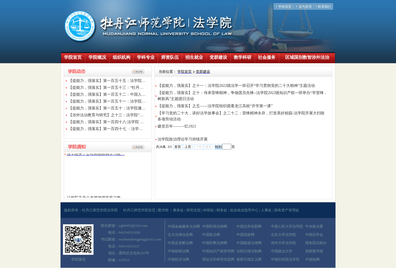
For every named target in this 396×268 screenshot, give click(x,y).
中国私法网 (211, 235)
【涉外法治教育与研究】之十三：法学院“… (105, 115)
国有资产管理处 (286, 210)
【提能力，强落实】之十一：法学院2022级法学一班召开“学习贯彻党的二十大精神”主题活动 (236, 86)
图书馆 (163, 210)
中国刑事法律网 (214, 243)
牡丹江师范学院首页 (139, 210)
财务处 (221, 210)
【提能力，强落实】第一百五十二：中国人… (106, 94)
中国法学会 (314, 235)
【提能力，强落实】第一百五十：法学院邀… (106, 108)
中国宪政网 (245, 235)
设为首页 (305, 7)
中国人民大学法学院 (287, 226)
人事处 (266, 210)
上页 (188, 147)
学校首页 (285, 7)
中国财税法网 (178, 251)
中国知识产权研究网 (218, 251)
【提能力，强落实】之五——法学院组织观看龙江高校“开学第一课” (215, 106)
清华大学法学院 (283, 243)
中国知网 (312, 259)
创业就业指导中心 (244, 210)
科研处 (208, 210)
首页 (177, 147)
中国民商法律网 (214, 226)
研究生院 (193, 210)
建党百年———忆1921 (177, 126)
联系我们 (324, 7)
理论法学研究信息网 (218, 259)
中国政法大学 (281, 251)
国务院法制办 (316, 243)
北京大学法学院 (283, 235)
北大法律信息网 (180, 235)
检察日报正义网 (249, 259)
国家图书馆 (314, 251)
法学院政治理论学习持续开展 (183, 139)
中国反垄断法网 (180, 243)
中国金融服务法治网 (184, 226)
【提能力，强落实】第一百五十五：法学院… (106, 81)
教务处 (178, 210)
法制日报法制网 (249, 251)
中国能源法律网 (249, 243)
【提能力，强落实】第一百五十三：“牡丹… (105, 87)
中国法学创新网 (249, 226)
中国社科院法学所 (285, 259)
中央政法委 (314, 226)
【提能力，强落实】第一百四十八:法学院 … (106, 122)
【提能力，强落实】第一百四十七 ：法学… (105, 129)
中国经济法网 (178, 259)
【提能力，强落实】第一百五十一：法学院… (106, 101)
